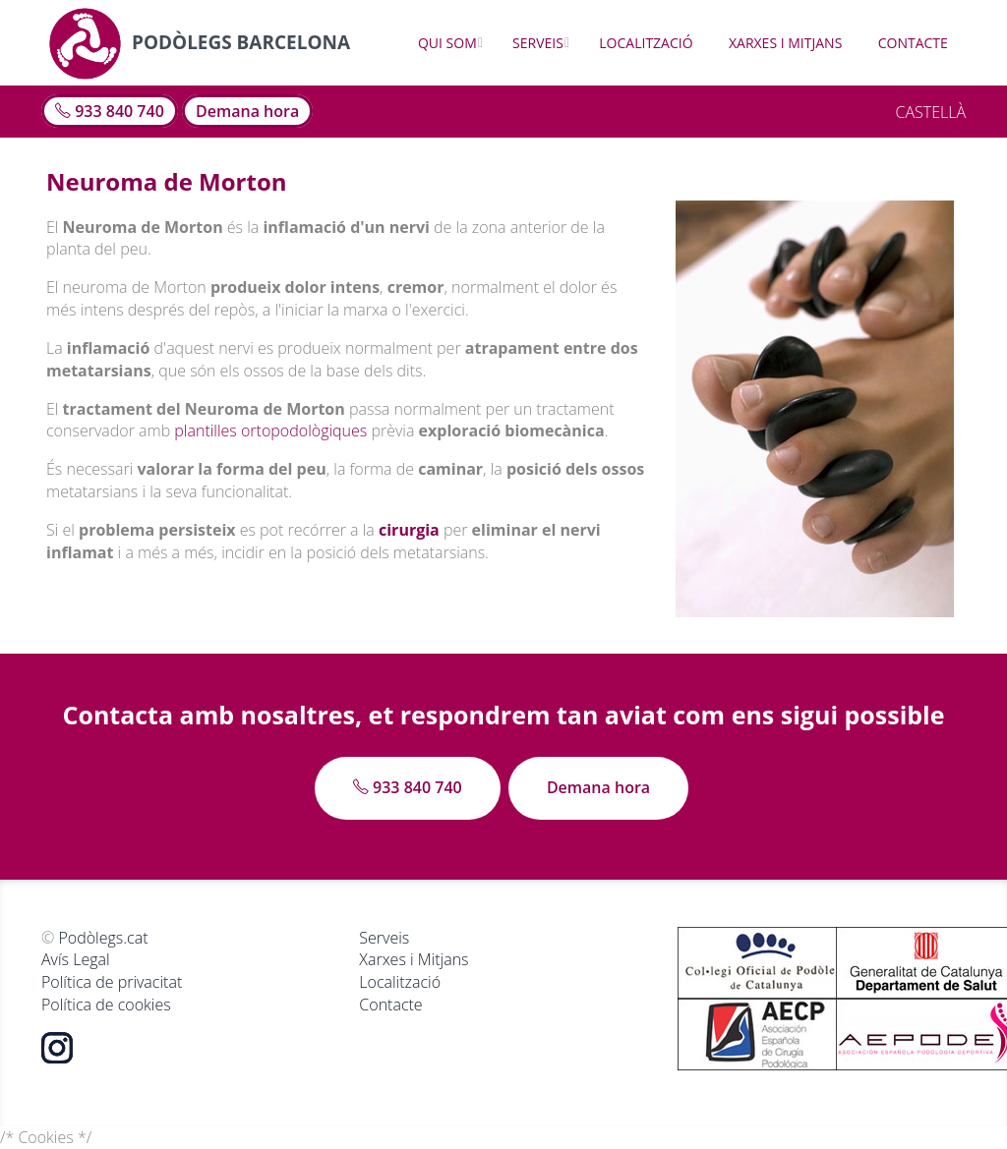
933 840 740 (109, 111)
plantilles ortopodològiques (270, 430)
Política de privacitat (111, 982)
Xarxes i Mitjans (785, 42)
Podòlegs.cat (103, 937)
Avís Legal (75, 959)
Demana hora (247, 111)
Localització (645, 42)
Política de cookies (106, 1004)
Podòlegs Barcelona (199, 42)
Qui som (447, 42)
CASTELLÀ (930, 112)
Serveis (537, 42)
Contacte (913, 42)
